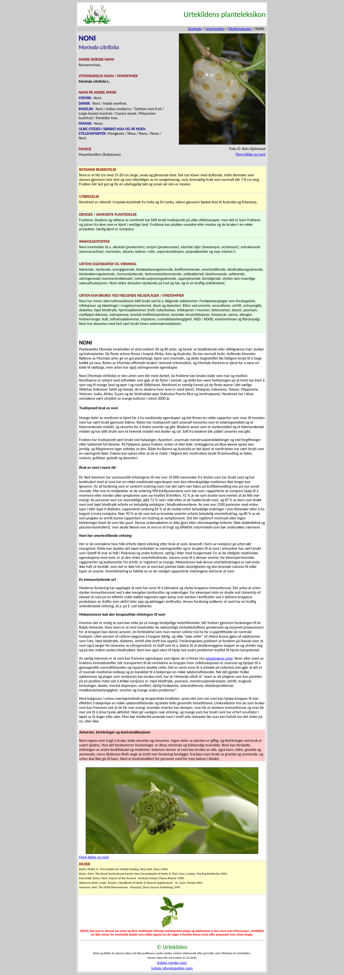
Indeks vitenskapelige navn (172, 968)
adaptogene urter (219, 658)
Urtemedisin (215, 29)
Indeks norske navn (172, 962)
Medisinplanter (240, 29)
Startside (195, 29)
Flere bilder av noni (250, 154)
